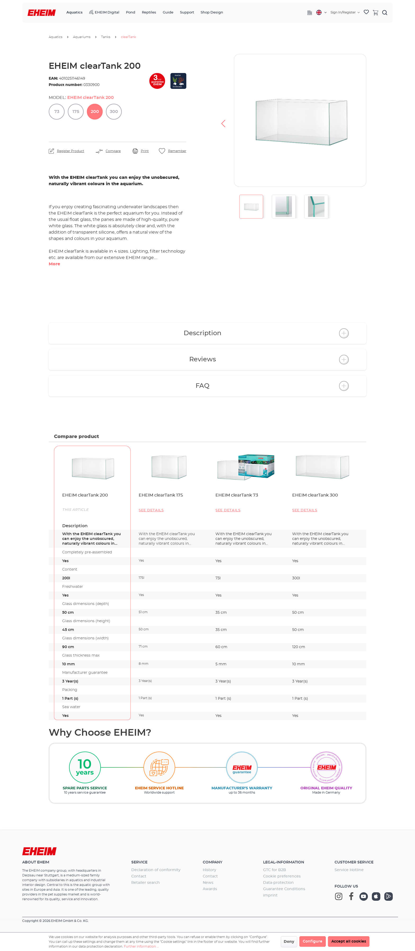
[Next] (377, 120)
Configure (312, 941)
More (54, 264)
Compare (113, 151)
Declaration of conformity (156, 870)
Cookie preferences (282, 876)
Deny (289, 942)
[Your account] (345, 12)
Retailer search (145, 883)
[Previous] (223, 120)
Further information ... (141, 946)
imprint (270, 895)
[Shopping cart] (375, 12)
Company (212, 862)
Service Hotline (349, 870)
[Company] (309, 12)
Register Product (70, 151)
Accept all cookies (348, 941)
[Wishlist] (366, 12)
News (208, 883)
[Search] (384, 12)
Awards (210, 889)
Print (145, 151)
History (209, 870)
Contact (138, 876)
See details (151, 510)
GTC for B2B (274, 870)
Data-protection (278, 883)
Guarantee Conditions (284, 889)
